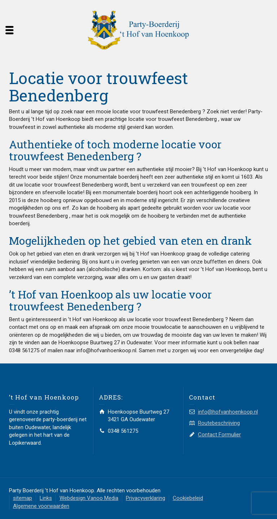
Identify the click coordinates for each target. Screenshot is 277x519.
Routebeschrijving (219, 423)
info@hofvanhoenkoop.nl (228, 412)
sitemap (22, 498)
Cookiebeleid (188, 498)
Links (46, 498)
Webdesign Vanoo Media (89, 498)
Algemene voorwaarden (41, 506)
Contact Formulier (219, 434)
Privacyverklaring (145, 498)
